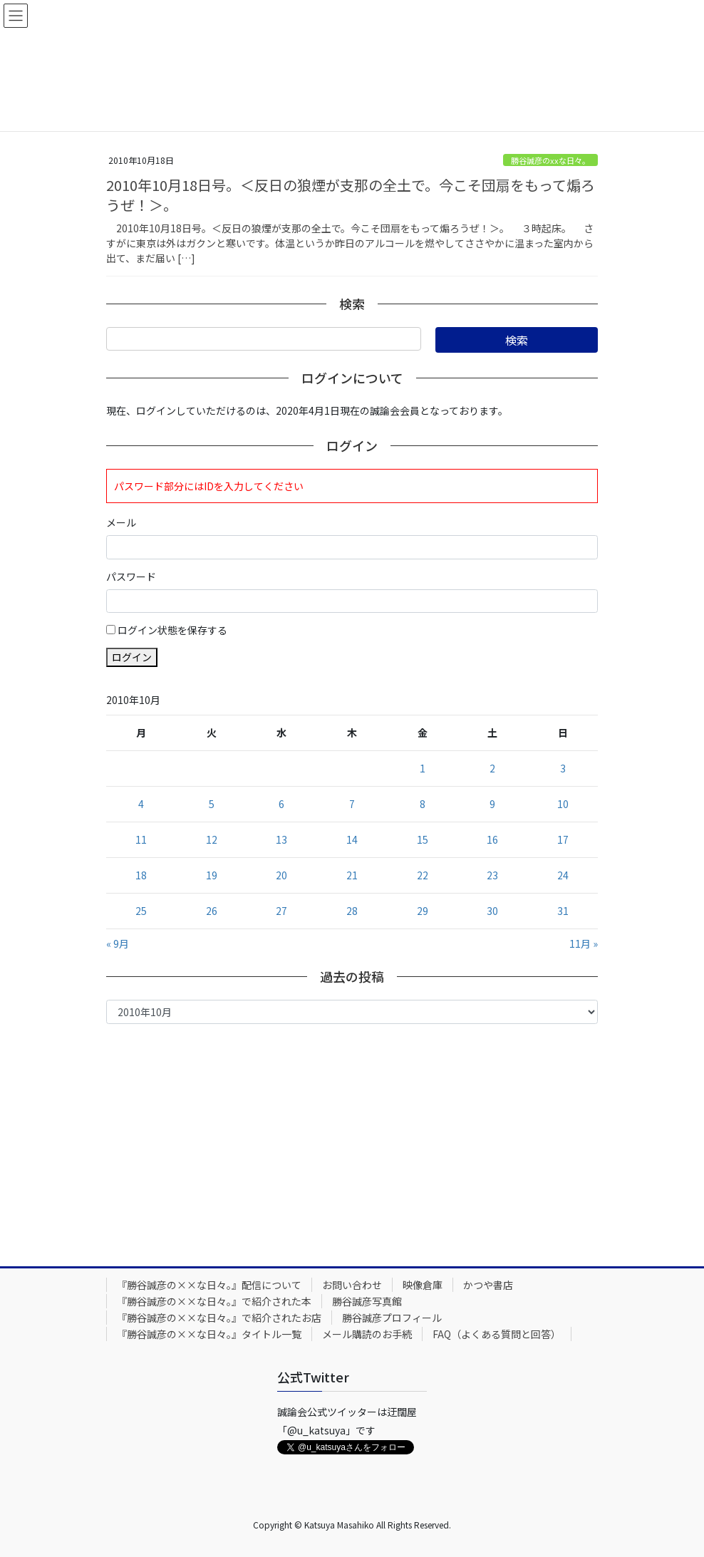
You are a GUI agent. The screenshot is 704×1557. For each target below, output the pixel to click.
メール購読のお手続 (367, 1334)
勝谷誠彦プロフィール (392, 1317)
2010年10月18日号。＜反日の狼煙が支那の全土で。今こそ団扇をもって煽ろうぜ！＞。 (350, 195)
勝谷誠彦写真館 (367, 1301)
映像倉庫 (422, 1285)
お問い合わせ (352, 1285)
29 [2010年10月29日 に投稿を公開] (422, 911)
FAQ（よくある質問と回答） (497, 1334)
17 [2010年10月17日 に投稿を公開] (563, 839)
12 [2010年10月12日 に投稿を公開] (211, 839)
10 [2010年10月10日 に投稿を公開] (563, 804)
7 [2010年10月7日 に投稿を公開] (352, 804)
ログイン (132, 657)
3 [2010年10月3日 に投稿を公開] (563, 768)
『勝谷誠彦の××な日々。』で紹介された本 (214, 1301)
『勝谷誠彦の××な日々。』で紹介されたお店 (219, 1317)
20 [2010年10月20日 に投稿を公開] (281, 875)
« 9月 (117, 943)
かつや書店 (488, 1285)
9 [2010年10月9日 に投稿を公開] (492, 804)
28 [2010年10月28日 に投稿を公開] (352, 911)
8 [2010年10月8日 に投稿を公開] (422, 804)
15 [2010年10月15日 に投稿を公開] (422, 839)
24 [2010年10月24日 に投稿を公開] (563, 875)
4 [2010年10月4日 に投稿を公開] (141, 804)
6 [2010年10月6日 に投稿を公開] (281, 804)
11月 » (583, 943)
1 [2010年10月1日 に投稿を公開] (422, 768)
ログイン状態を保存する (172, 630)
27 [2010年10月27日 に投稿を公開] (281, 911)
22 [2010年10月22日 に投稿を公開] (422, 875)
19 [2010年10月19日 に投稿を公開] (211, 875)
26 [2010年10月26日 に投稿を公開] (211, 911)
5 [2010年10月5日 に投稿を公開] (211, 804)
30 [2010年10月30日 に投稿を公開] (492, 911)
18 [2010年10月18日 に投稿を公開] (141, 875)
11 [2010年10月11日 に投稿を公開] (141, 839)
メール (121, 522)
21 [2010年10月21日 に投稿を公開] (352, 875)
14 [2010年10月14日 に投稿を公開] (352, 839)
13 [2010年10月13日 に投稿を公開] (281, 839)
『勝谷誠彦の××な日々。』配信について (209, 1285)
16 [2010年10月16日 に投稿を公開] (492, 839)
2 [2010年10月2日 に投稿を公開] (492, 768)
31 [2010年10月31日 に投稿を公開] (563, 911)
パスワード (131, 576)
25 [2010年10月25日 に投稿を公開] (141, 911)
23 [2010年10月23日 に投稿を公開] (492, 875)
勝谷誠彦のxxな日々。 (550, 160)
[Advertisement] (352, 1141)
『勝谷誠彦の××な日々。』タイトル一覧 (209, 1334)
